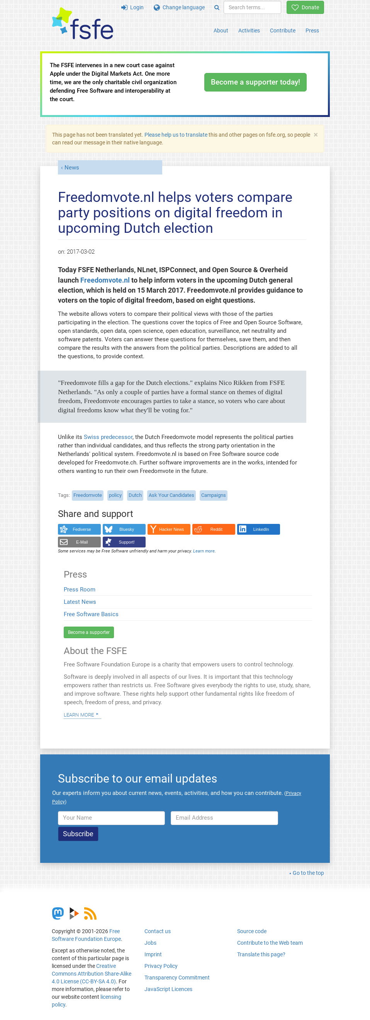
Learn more (79, 714)
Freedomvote (87, 495)
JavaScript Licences (168, 989)
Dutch (135, 495)
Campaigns (213, 495)
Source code (251, 931)
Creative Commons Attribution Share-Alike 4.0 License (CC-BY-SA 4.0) (91, 973)
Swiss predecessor (108, 437)
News (71, 167)
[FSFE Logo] (82, 23)
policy (115, 495)
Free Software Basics (91, 614)
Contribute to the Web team (270, 943)
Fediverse (82, 529)
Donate (305, 7)
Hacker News (171, 529)
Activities (249, 30)
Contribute (282, 30)
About (221, 30)
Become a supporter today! (255, 82)
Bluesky (126, 529)
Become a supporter (89, 632)
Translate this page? (261, 954)
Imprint (153, 954)
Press (312, 30)
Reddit (216, 529)
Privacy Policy (161, 966)
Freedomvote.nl (105, 280)
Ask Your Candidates (171, 495)
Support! (127, 542)
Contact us (157, 931)
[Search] (217, 7)
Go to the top (308, 873)
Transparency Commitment (177, 977)
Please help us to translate (175, 135)
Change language (179, 7)
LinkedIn (261, 529)
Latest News (80, 601)
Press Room (79, 589)
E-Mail (82, 542)
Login (132, 7)
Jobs (150, 943)
